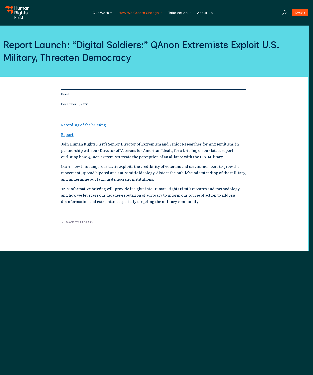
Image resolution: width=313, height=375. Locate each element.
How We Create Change (140, 13)
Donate (300, 12)
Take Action (179, 13)
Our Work (102, 13)
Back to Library (77, 222)
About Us (206, 13)
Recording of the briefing (83, 125)
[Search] (284, 13)
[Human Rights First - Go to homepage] (17, 12)
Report (67, 134)
